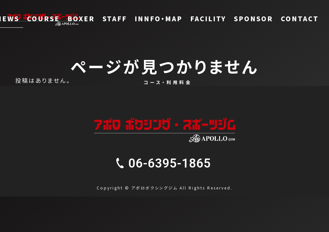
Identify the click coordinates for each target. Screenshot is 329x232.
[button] (170, 163)
